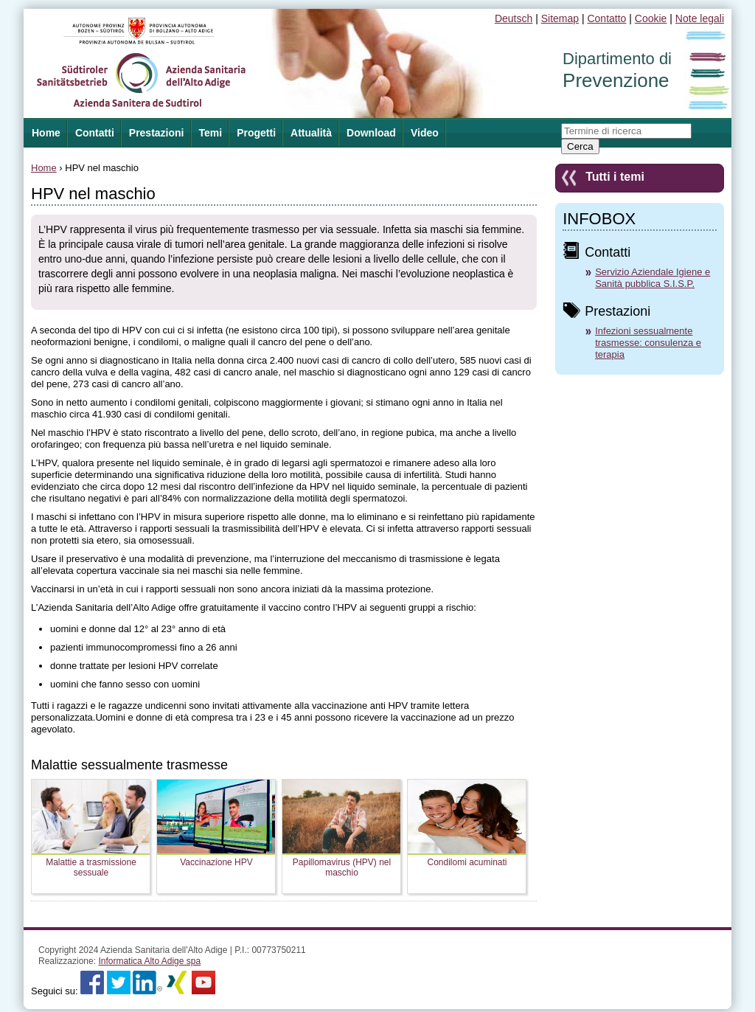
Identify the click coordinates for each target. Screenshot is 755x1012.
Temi (211, 133)
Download (371, 133)
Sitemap (560, 18)
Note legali (699, 18)
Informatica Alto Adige (149, 961)
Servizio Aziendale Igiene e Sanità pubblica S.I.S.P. (652, 277)
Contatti (94, 133)
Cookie (651, 18)
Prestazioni (156, 133)
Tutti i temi (614, 176)
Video (425, 133)
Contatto (606, 18)
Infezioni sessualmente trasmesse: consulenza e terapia (648, 342)
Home (44, 167)
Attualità (311, 133)
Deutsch (513, 18)
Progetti (256, 133)
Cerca (580, 146)
